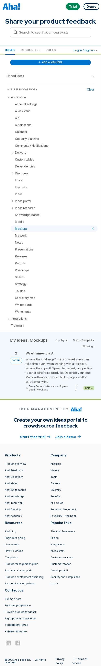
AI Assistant (57, 550)
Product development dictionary (24, 577)
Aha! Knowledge (14, 496)
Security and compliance (65, 577)
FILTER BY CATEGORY (22, 89)
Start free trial (35, 437)
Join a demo (68, 437)
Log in (54, 583)
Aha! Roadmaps (14, 470)
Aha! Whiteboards (15, 489)
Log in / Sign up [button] (86, 50)
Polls (51, 50)
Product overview (15, 463)
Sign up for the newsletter (20, 618)
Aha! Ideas (11, 483)
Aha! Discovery (14, 476)
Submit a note (13, 598)
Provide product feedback (21, 612)
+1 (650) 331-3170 (16, 631)
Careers (55, 483)
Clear (90, 89)
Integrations (57, 544)
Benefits (55, 496)
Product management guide (21, 563)
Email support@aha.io (18, 605)
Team (53, 476)
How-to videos (14, 550)
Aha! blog (10, 531)
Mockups (42, 389)
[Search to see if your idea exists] (52, 32)
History (54, 470)
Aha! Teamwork (14, 502)
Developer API (59, 570)
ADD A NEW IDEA (50, 62)
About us (55, 463)
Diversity (55, 489)
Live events (12, 544)
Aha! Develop (13, 509)
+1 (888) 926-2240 (16, 625)
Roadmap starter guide (18, 570)
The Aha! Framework (62, 531)
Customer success (61, 557)
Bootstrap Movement (63, 509)
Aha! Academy (13, 515)
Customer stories (60, 563)
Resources (30, 50)
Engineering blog (15, 537)
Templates (11, 557)
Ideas (10, 50)
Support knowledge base (20, 583)
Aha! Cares (56, 502)
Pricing (54, 537)
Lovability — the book (63, 515)
